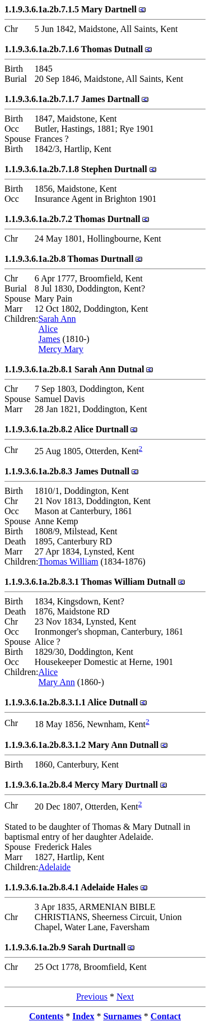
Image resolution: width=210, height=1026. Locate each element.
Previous (92, 996)
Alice (48, 329)
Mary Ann (56, 682)
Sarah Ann (57, 318)
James (49, 339)
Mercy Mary (60, 349)
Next (125, 996)
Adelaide (54, 867)
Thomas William (68, 561)
